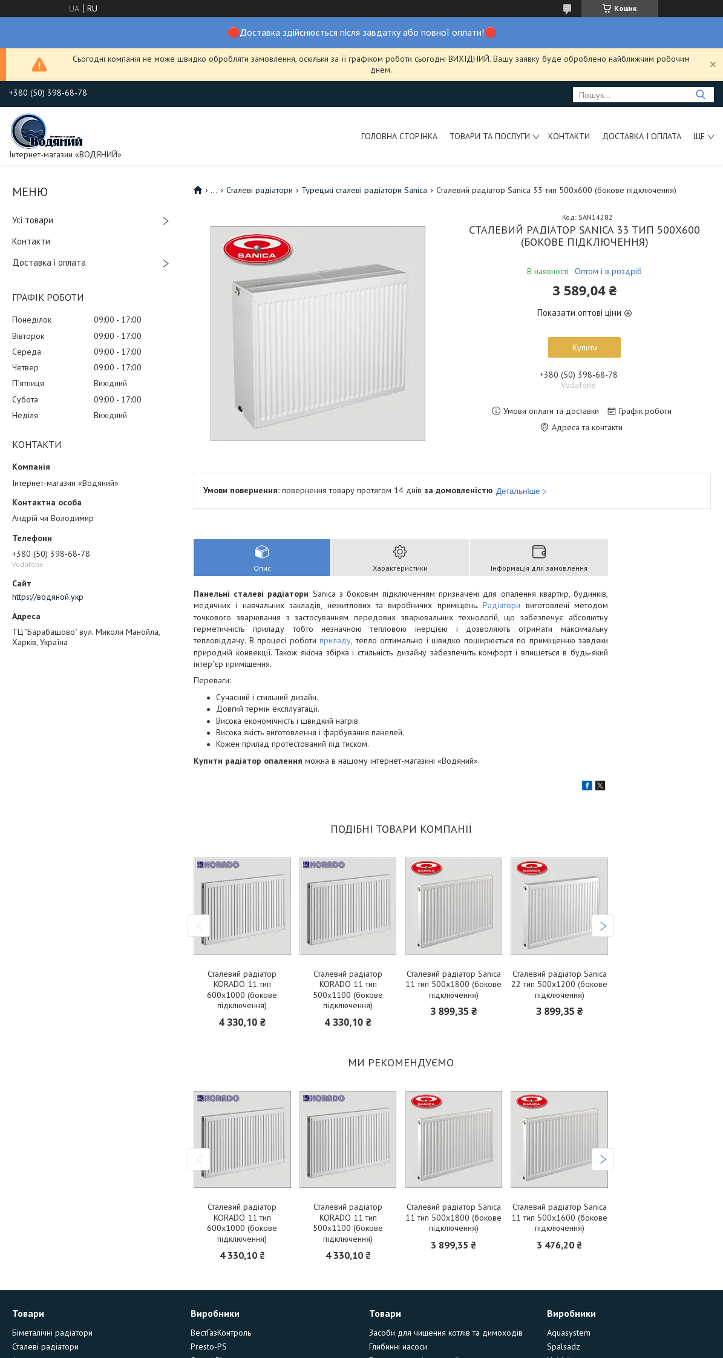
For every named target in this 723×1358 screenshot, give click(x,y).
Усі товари (32, 220)
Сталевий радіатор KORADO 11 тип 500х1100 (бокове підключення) (348, 990)
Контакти (569, 136)
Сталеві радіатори (259, 190)
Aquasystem (569, 1332)
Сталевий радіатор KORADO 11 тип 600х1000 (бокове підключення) (242, 990)
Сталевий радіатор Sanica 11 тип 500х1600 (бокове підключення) (559, 1217)
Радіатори (501, 605)
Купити (584, 347)
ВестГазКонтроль (221, 1332)
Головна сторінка (399, 136)
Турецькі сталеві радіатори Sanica (364, 190)
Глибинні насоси (398, 1346)
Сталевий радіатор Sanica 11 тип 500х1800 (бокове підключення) (453, 984)
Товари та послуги (490, 136)
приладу (335, 640)
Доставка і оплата (641, 136)
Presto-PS (209, 1346)
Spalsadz (563, 1346)
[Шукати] (700, 94)
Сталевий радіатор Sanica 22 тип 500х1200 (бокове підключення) (559, 984)
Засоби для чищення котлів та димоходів (446, 1332)
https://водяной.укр (47, 596)
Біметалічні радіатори (52, 1332)
